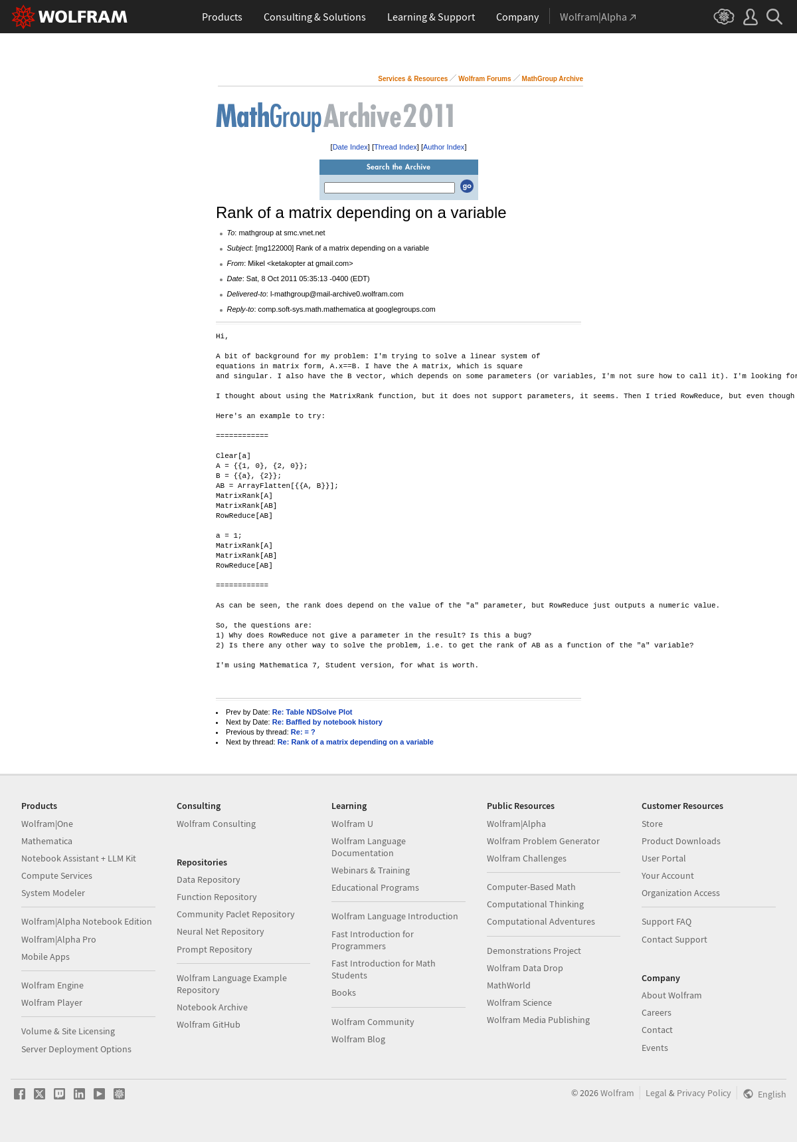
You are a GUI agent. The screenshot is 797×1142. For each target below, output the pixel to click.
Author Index (443, 147)
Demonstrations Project (534, 951)
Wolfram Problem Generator (543, 841)
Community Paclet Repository (236, 914)
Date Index (350, 147)
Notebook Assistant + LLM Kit (78, 858)
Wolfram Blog (358, 1039)
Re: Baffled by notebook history (327, 722)
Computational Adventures (541, 921)
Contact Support (674, 939)
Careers (656, 1012)
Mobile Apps (45, 957)
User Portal (664, 858)
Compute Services (56, 875)
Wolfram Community (372, 1022)
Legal (656, 1093)
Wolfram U (352, 824)
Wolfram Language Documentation (368, 847)
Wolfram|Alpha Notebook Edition (86, 921)
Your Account (668, 875)
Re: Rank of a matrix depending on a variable (356, 742)
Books (343, 992)
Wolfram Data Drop (525, 968)
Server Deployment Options (76, 1049)
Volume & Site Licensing (68, 1031)
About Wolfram (672, 995)
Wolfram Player (51, 1002)
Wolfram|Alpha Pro (58, 939)
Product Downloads (681, 841)
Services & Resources (413, 78)
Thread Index (395, 147)
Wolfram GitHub (208, 1024)
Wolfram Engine (52, 985)
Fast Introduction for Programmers (372, 940)
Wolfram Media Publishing (538, 1020)
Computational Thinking (535, 904)
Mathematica (46, 841)
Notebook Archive (212, 1007)
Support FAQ (666, 921)
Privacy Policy (704, 1093)
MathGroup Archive (552, 78)
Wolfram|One (47, 824)
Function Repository (217, 897)
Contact (657, 1030)
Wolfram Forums (484, 78)
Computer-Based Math (531, 887)
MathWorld (509, 985)
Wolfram (617, 1093)
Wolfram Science (519, 1002)
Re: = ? (303, 732)
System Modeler (53, 893)
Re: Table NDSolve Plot (312, 712)
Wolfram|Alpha (516, 824)
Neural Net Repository (220, 931)
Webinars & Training (370, 870)
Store (652, 824)
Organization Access (681, 893)
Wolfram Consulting (216, 824)
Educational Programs (375, 887)
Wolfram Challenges (527, 858)
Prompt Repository (214, 949)
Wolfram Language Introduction (394, 916)
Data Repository (208, 879)
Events (655, 1048)
